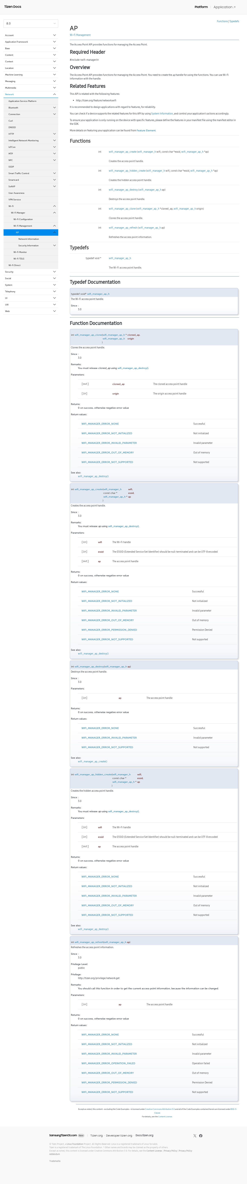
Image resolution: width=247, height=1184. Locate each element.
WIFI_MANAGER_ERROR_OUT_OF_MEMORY (108, 452)
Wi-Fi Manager (33, 213)
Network (30, 94)
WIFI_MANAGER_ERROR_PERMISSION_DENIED (109, 629)
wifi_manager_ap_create (122, 152)
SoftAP (32, 186)
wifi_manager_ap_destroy (123, 189)
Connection (32, 114)
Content (30, 55)
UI (30, 298)
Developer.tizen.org (119, 1135)
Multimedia (30, 88)
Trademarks (54, 1161)
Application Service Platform (22, 101)
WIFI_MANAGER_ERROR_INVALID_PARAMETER (109, 443)
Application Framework (30, 42)
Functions (222, 21)
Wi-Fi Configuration (23, 219)
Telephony (30, 291)
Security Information (37, 245)
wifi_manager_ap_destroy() (133, 368)
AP (36, 232)
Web (30, 311)
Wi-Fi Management (34, 226)
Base (30, 48)
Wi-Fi (32, 206)
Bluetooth (32, 107)
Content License (165, 1116)
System (30, 285)
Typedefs (234, 21)
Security (30, 272)
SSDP (11, 167)
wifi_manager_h (147, 152)
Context (30, 61)
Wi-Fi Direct (14, 265)
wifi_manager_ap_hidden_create (127, 170)
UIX (30, 304)
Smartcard (32, 180)
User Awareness (16, 193)
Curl (11, 121)
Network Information (28, 239)
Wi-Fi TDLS (18, 258)
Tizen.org (96, 1135)
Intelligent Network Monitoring (32, 140)
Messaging (30, 81)
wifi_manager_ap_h (192, 152)
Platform (201, 7)
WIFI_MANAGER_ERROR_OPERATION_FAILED (108, 1063)
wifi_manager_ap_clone (122, 208)
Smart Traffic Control (32, 173)
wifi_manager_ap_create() (92, 761)
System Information (162, 113)
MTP (32, 153)
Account (30, 35)
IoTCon (32, 147)
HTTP (32, 134)
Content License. (154, 1150)
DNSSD (12, 127)
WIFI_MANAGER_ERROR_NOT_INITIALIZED (107, 433)
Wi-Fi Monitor (20, 252)
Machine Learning (30, 74)
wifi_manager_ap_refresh (123, 227)
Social (30, 278)
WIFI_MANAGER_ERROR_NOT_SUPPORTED (107, 462)
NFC (32, 160)
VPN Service (15, 199)
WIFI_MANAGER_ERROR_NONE (100, 423)
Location (30, 68)
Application (225, 7)
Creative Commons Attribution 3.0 (160, 1109)
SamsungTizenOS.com (63, 1135)
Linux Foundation (75, 1143)
